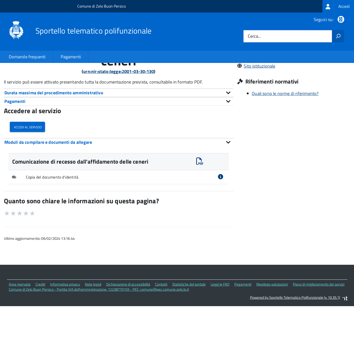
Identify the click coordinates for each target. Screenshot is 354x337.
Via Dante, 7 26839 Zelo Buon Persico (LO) (283, 78)
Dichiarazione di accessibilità (128, 318)
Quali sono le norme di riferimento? (285, 127)
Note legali (93, 318)
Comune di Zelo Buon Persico (101, 6)
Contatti (161, 318)
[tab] (119, 126)
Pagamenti (71, 56)
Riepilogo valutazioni (272, 318)
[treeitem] (338, 6)
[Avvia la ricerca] (338, 36)
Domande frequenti (27, 56)
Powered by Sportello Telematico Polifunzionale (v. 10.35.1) (295, 331)
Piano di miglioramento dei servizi (318, 318)
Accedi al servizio (27, 160)
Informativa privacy (65, 318)
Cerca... (254, 36)
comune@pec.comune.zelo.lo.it (273, 85)
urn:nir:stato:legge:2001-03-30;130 (118, 105)
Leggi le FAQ (220, 318)
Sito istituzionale (259, 99)
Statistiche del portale (189, 318)
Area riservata (20, 318)
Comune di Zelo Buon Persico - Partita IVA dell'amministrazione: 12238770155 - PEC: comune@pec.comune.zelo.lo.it (99, 323)
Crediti (40, 318)
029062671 (255, 92)
